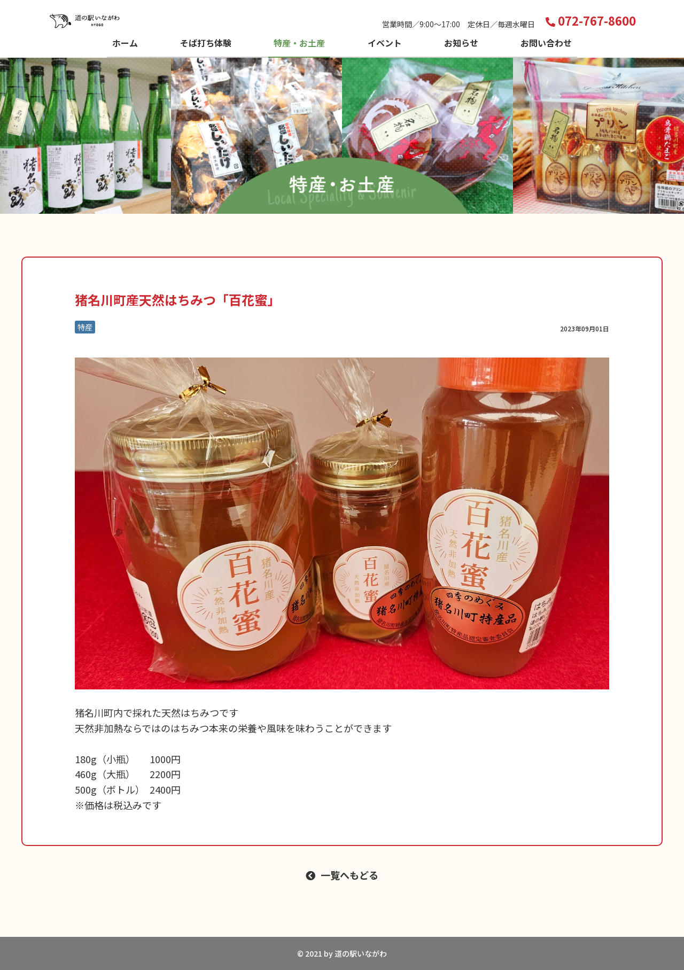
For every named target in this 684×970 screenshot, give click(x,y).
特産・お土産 (299, 42)
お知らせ (461, 42)
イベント (385, 42)
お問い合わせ (546, 42)
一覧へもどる (349, 875)
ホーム (125, 42)
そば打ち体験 (205, 42)
